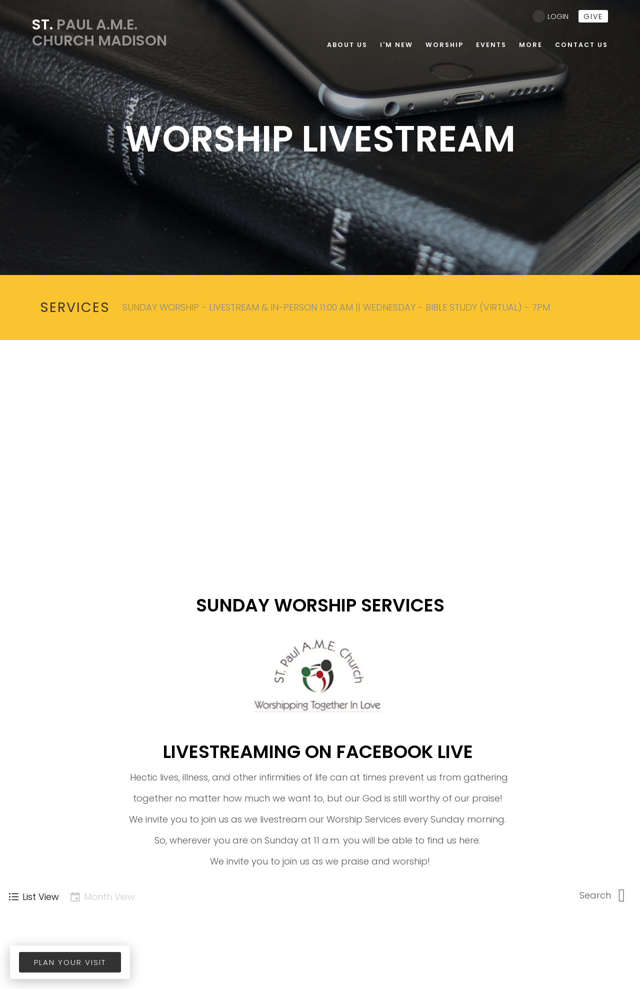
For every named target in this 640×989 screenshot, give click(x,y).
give (593, 17)
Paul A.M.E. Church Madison (101, 32)
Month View (102, 897)
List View (33, 897)
